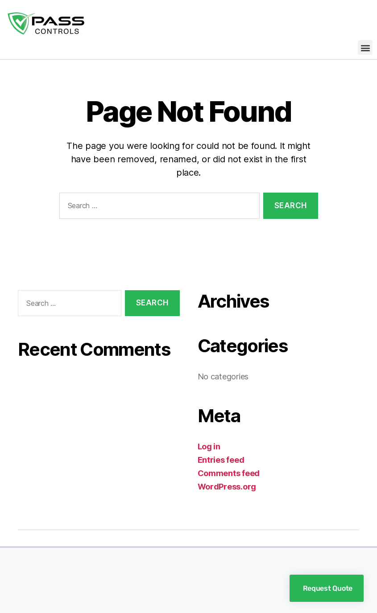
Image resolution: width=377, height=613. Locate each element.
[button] (365, 47)
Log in (209, 446)
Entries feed (221, 460)
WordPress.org (227, 486)
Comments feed (229, 473)
